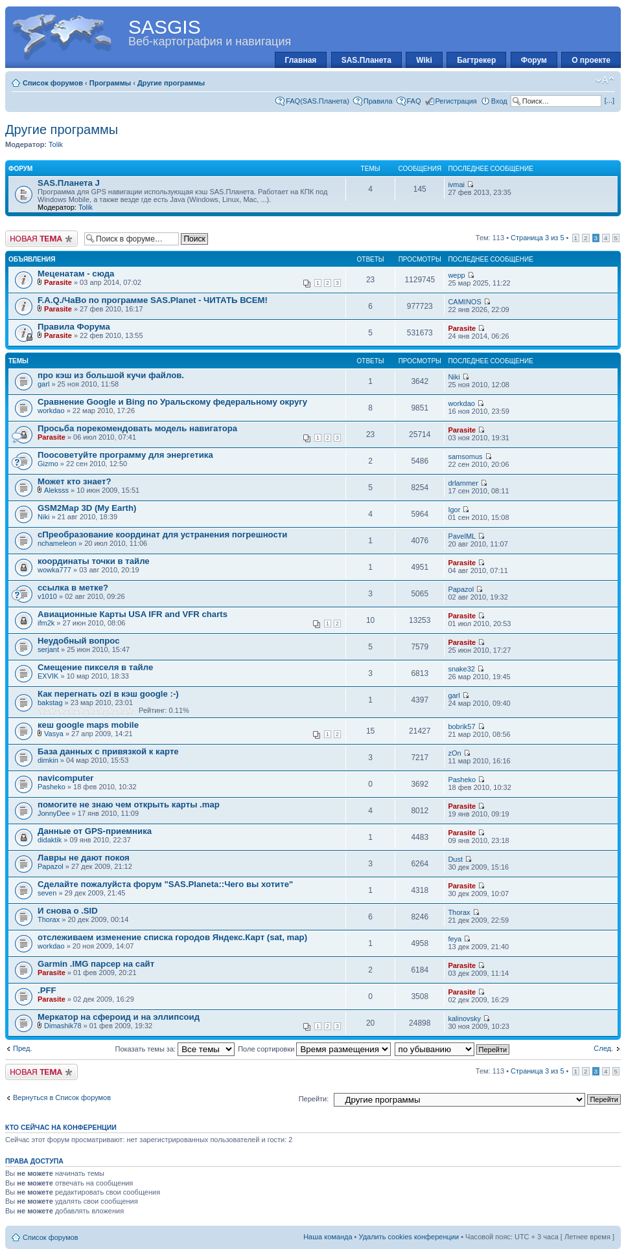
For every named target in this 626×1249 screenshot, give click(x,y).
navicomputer (65, 778)
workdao (51, 410)
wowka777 (54, 570)
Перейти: (314, 1099)
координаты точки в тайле (94, 561)
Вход (499, 101)
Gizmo (48, 463)
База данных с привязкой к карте (108, 751)
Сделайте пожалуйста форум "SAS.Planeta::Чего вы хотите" (165, 884)
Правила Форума (74, 327)
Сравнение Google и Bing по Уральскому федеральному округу (172, 402)
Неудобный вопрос (79, 641)
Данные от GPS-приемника (95, 831)
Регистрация (456, 101)
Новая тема (41, 239)
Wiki (424, 60)
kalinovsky (464, 1018)
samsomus (465, 456)
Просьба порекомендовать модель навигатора (137, 428)
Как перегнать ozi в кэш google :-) (108, 694)
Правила (378, 101)
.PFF (47, 990)
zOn (454, 753)
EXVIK (48, 676)
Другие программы (171, 83)
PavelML (461, 536)
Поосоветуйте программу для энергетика (125, 455)
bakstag (50, 702)
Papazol (461, 589)
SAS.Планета (366, 60)
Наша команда (327, 1237)
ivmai (456, 184)
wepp (456, 275)
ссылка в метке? (73, 587)
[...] (609, 100)
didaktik (50, 840)
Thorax (49, 919)
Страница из (537, 238)
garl (43, 384)
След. (603, 1048)
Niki (453, 377)
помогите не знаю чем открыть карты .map (129, 804)
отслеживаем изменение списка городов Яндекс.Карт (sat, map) (172, 937)
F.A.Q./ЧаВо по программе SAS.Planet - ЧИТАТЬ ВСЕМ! (153, 300)
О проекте (591, 60)
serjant (48, 649)
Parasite (58, 282)
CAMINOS (464, 302)
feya (454, 939)
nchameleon (57, 543)
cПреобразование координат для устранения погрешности (162, 534)
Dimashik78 (62, 1026)
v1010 (47, 596)
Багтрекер (476, 60)
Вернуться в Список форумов (62, 1097)
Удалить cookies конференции (409, 1237)
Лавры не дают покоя (84, 857)
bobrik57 (461, 726)
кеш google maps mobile (88, 725)
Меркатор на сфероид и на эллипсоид (119, 1017)
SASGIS (164, 27)
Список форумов (53, 83)
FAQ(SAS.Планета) (317, 101)
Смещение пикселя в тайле (95, 667)
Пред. (22, 1048)
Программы (110, 83)
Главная (301, 60)
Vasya (54, 733)
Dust (455, 859)
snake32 (461, 669)
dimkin (48, 760)
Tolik (56, 144)
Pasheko (51, 787)
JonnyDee (54, 813)
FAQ (414, 101)
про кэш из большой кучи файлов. (111, 375)
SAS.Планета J (69, 183)
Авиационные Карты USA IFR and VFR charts (132, 614)
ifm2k (46, 623)
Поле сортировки (314, 1049)
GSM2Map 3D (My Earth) (87, 508)
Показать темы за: (175, 1049)
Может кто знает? (74, 481)
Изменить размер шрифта (605, 80)
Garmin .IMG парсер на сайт (96, 964)
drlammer (463, 483)
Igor (454, 509)
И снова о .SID (68, 911)
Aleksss (56, 490)
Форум (534, 60)
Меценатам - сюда (76, 273)
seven (47, 893)
